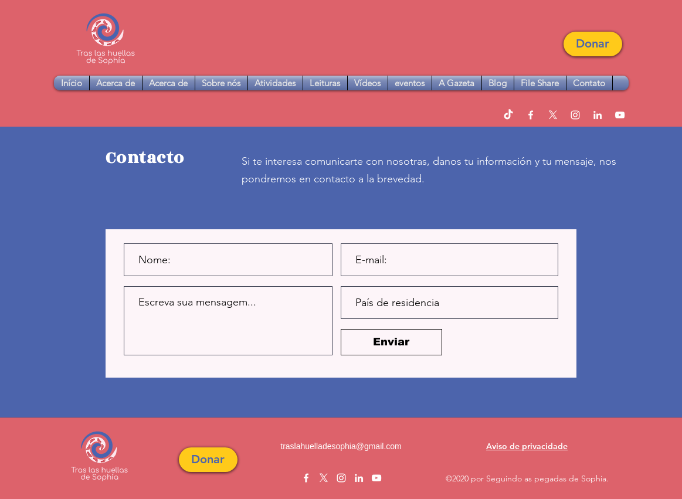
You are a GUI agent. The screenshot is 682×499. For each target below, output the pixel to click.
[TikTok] (508, 115)
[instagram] (575, 115)
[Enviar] (391, 342)
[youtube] (620, 115)
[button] (593, 44)
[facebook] (531, 115)
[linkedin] (597, 115)
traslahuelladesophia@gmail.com (340, 446)
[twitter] (553, 115)
